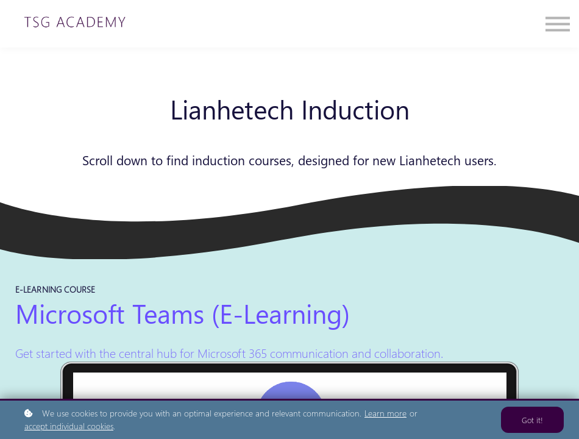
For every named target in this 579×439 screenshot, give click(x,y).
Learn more (385, 413)
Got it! (532, 420)
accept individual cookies (68, 426)
